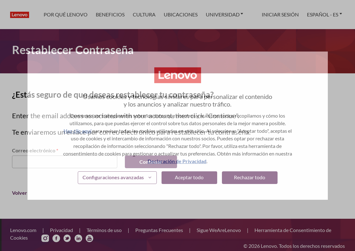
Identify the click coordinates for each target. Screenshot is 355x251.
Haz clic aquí (77, 131)
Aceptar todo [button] (189, 177)
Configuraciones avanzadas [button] (113, 177)
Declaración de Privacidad (177, 161)
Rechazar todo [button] (249, 177)
